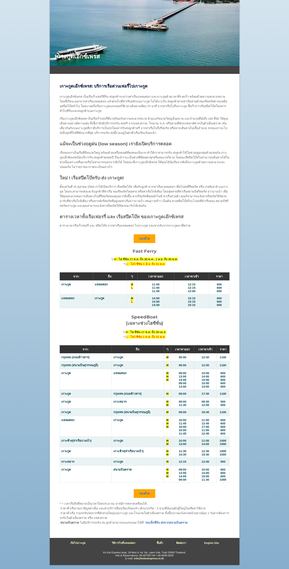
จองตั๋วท (145, 238)
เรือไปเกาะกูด (77, 542)
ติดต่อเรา (181, 542)
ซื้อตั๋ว (160, 542)
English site (211, 542)
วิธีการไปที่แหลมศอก (123, 542)
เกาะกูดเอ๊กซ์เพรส (77, 56)
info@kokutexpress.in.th (149, 558)
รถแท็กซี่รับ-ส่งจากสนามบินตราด (166, 522)
